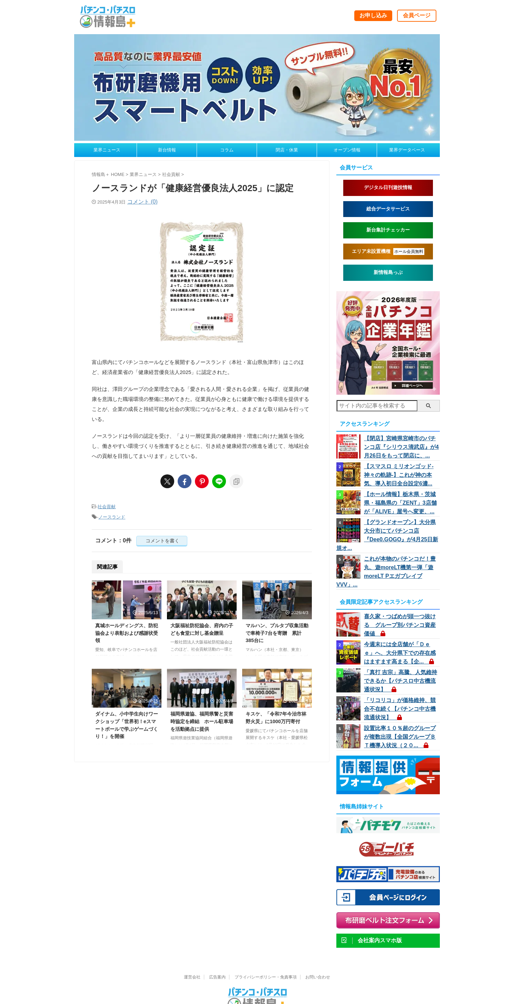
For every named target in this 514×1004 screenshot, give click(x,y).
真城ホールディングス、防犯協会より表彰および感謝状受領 (126, 631)
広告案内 (217, 948)
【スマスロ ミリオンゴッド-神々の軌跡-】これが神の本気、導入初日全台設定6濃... (401, 473)
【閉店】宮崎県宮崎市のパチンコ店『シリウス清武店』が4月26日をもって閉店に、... (401, 446)
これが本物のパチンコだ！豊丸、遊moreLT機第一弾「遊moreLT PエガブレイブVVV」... (400, 554)
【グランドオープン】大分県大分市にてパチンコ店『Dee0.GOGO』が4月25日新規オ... (400, 527)
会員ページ (417, 15)
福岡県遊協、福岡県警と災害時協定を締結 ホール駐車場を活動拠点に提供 (201, 719)
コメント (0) (142, 202)
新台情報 (167, 149)
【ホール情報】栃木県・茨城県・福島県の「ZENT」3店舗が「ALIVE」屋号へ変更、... (400, 500)
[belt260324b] (257, 137)
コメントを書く (161, 538)
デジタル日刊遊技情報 (388, 187)
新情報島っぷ (388, 272)
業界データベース (407, 149)
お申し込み (373, 15)
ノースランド (111, 515)
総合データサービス (388, 208)
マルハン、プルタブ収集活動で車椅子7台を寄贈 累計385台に (277, 631)
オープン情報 (347, 149)
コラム (227, 149)
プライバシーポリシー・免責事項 (266, 948)
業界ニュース (106, 149)
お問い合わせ (317, 948)
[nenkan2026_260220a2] (388, 391)
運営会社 (192, 948)
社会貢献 (107, 506)
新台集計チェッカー (388, 230)
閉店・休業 (287, 149)
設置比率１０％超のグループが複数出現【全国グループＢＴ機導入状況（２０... (400, 708)
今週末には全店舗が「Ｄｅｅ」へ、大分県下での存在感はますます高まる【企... (400, 628)
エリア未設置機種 (388, 251)
